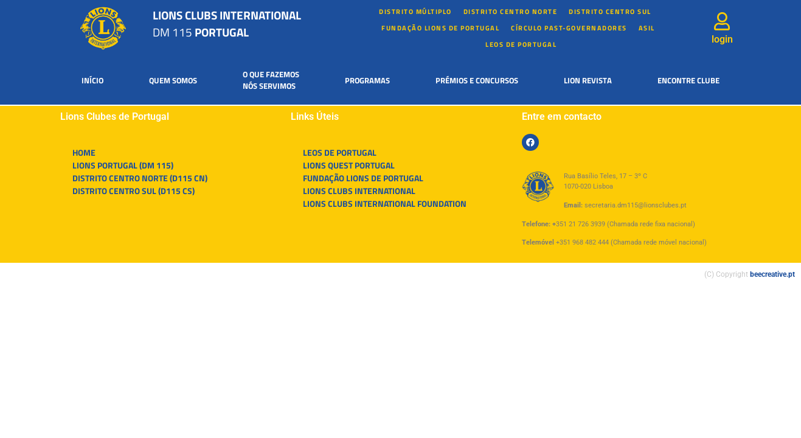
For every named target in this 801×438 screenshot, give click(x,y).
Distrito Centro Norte (510, 11)
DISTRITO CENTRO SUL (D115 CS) (133, 190)
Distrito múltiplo (415, 11)
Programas (367, 80)
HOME (83, 152)
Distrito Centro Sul (610, 11)
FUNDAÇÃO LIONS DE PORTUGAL (440, 28)
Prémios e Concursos (476, 80)
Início (92, 80)
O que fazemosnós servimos (271, 80)
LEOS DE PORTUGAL (521, 44)
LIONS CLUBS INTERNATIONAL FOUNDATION (384, 203)
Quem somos (173, 80)
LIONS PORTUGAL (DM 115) (122, 165)
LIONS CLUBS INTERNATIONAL (359, 190)
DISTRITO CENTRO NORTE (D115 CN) (139, 178)
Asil (647, 28)
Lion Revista (588, 80)
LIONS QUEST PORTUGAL (349, 165)
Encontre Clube (688, 80)
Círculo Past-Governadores (569, 28)
